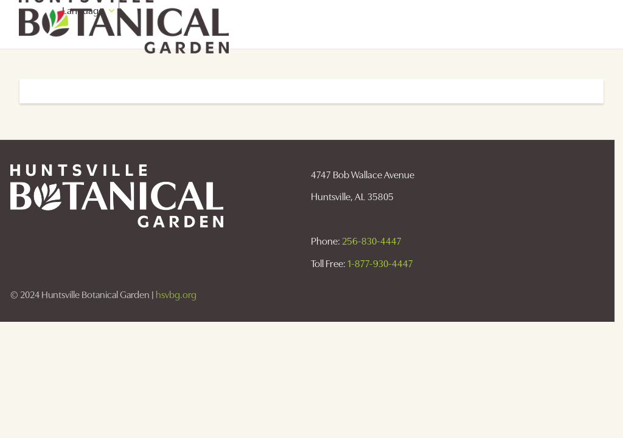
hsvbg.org (176, 295)
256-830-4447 (372, 241)
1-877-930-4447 (380, 263)
